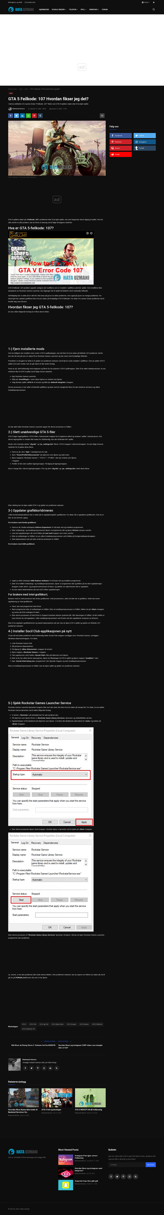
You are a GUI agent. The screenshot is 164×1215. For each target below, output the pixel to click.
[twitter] (117, 1176)
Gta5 (26, 89)
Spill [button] (84, 9)
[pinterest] (123, 1176)
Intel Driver (37, 606)
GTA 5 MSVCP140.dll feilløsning (88, 1110)
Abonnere (150, 1165)
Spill (20, 89)
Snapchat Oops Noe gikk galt (86, 1181)
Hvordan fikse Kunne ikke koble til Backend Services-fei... (22, 1111)
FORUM (105, 9)
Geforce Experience (43, 527)
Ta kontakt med (29, 2)
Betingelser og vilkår (15, 2)
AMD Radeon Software (40, 581)
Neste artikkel (64, 1041)
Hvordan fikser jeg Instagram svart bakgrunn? (88, 1169)
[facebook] (111, 1176)
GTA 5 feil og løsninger (51, 1110)
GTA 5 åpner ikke (57, 1024)
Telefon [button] (73, 9)
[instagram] (129, 1176)
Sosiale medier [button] (59, 9)
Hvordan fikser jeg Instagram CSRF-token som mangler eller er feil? (80, 1046)
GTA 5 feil (33, 1024)
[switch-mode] (154, 2)
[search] (154, 9)
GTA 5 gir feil (44, 1024)
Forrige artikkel (48, 1041)
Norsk (145, 2)
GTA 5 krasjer (71, 1024)
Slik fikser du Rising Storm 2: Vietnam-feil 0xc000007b (33, 1045)
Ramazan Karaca (29, 1059)
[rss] (135, 1176)
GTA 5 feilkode (97, 1024)
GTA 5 (24, 1024)
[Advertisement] (82, 31)
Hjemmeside (44, 9)
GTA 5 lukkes (84, 1024)
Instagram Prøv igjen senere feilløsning (86, 1157)
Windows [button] (94, 9)
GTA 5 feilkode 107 (28, 1029)
